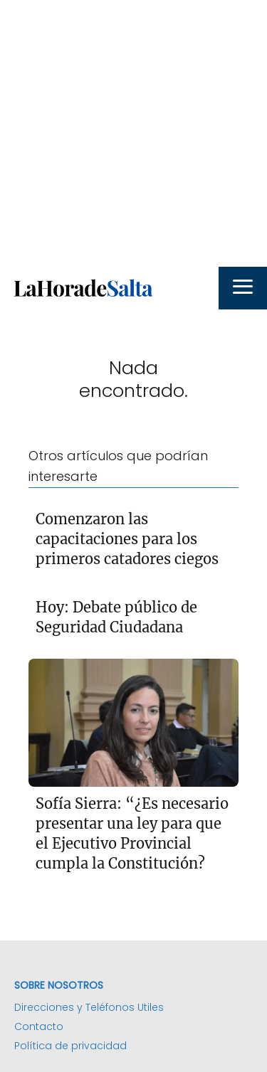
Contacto (38, 1026)
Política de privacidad (70, 1046)
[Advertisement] (133, 133)
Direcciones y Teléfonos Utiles (89, 1007)
